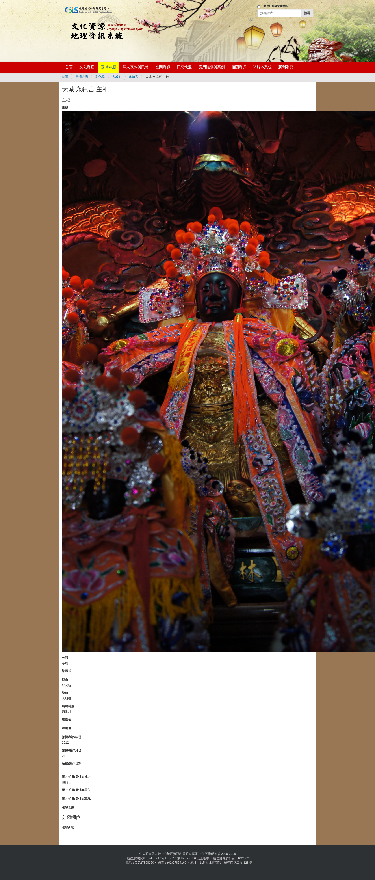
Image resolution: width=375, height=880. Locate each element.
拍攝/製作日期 (71, 763)
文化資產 (86, 67)
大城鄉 (116, 76)
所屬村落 (68, 706)
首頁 (69, 67)
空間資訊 (162, 67)
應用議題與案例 (212, 67)
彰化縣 (100, 76)
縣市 (65, 679)
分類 (65, 657)
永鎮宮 (133, 76)
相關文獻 (68, 807)
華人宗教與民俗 (136, 67)
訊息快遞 (184, 67)
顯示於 (66, 671)
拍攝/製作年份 (71, 737)
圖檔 (65, 107)
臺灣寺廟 (108, 67)
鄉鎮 (65, 693)
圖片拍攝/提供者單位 (76, 790)
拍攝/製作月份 (71, 750)
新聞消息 (285, 67)
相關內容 (68, 827)
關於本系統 (262, 67)
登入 (251, 19)
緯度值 (66, 728)
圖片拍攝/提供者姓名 (76, 776)
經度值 (66, 719)
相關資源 (238, 67)
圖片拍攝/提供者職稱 (76, 798)
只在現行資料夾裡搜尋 (274, 6)
